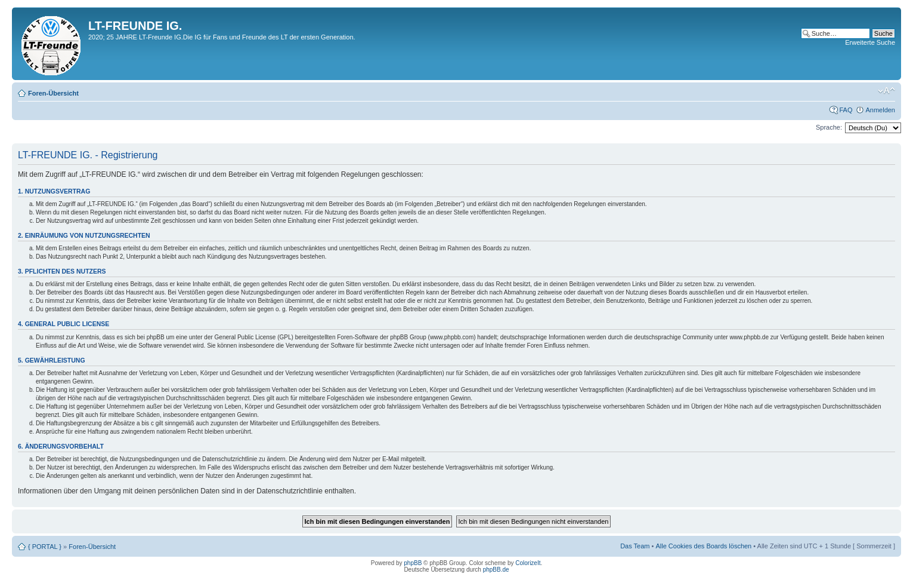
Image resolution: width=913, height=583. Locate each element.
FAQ (845, 109)
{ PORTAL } (44, 546)
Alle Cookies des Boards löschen (703, 546)
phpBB (413, 563)
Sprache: (829, 127)
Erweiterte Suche (870, 42)
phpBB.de (496, 569)
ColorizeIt (527, 563)
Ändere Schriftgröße (886, 90)
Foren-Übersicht (53, 93)
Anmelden (880, 109)
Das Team (634, 546)
